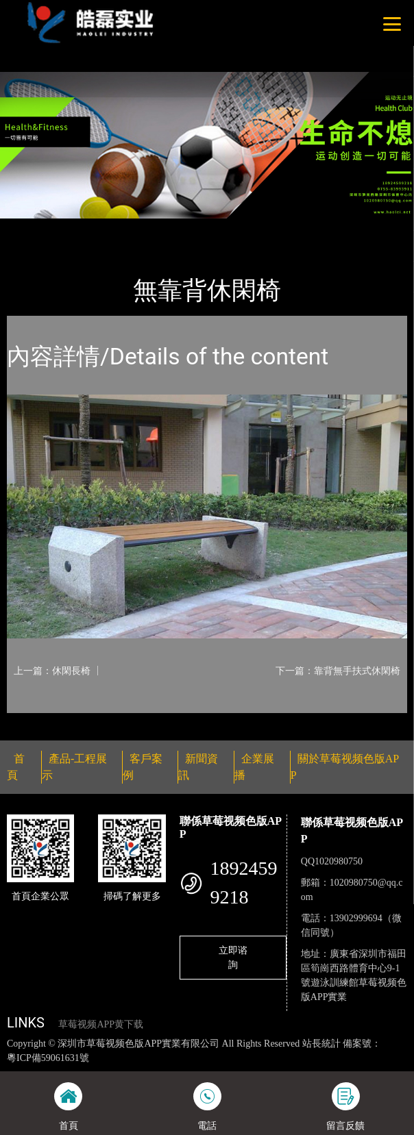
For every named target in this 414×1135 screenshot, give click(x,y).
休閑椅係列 (155, 227)
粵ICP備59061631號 (48, 1058)
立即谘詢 (233, 957)
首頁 (29, 227)
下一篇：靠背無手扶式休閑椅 (338, 670)
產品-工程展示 (85, 227)
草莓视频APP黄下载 (100, 1024)
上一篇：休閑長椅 (52, 670)
